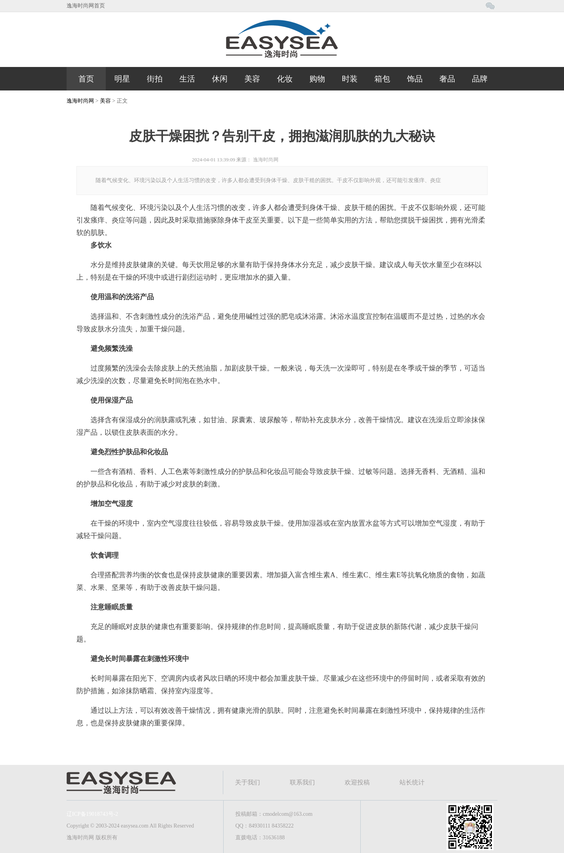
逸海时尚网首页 (86, 6)
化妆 (285, 78)
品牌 (480, 78)
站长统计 (412, 782)
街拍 (155, 78)
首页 (86, 78)
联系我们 (302, 782)
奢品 (447, 78)
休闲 (220, 78)
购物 (317, 78)
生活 (187, 78)
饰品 (415, 78)
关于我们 (247, 782)
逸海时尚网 (80, 101)
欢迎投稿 (357, 782)
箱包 (382, 78)
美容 (252, 78)
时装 (350, 78)
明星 (122, 78)
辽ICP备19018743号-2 (92, 814)
